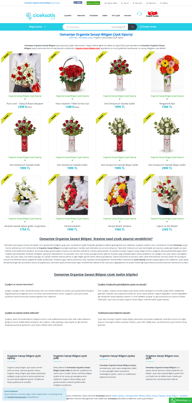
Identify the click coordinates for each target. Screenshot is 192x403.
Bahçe (149, 395)
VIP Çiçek (116, 15)
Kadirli (114, 395)
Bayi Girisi (151, 3)
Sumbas (121, 395)
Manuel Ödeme (93, 3)
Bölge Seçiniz (35, 26)
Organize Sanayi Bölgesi (168, 395)
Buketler (81, 15)
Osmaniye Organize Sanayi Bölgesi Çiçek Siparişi (96, 34)
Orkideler (94, 15)
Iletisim (164, 3)
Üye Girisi (137, 3)
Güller (105, 15)
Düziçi (154, 395)
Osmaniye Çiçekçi (86, 37)
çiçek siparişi (42, 3)
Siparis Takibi (111, 3)
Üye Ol (124, 3)
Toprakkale (183, 395)
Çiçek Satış (73, 37)
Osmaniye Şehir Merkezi (135, 395)
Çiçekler (68, 15)
